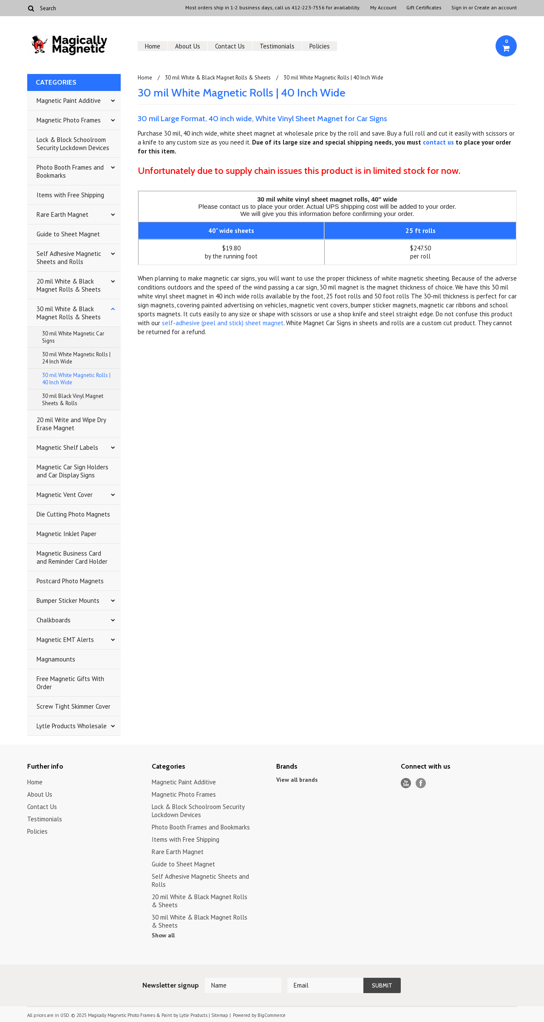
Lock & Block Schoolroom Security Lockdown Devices (73, 144)
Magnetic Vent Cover (65, 495)
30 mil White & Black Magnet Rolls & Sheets (69, 313)
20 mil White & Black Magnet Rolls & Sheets (69, 285)
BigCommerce (272, 1015)
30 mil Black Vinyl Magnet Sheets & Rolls (72, 399)
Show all (163, 935)
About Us (187, 46)
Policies (319, 46)
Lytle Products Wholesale (72, 726)
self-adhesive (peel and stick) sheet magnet (222, 323)
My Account (383, 8)
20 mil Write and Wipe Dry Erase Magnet (71, 424)
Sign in (459, 8)
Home (152, 46)
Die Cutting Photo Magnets (73, 514)
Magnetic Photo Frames (69, 120)
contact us (438, 142)
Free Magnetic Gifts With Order (70, 683)
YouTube (406, 783)
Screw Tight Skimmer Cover (73, 706)
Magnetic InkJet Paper (66, 534)
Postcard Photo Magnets (70, 581)
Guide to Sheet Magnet (68, 234)
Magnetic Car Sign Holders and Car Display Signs (72, 471)
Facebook (421, 783)
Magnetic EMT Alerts (65, 640)
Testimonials (277, 46)
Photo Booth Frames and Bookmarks (70, 171)
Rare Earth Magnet (62, 214)
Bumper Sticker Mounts (68, 600)
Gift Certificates (424, 8)
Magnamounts (56, 659)
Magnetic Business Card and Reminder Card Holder (72, 557)
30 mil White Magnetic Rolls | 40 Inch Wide (76, 379)
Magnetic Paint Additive (69, 101)
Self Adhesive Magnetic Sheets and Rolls (69, 258)
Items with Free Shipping (70, 195)
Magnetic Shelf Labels (67, 447)
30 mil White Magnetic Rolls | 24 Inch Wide (76, 358)
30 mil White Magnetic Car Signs (73, 337)
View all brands (297, 780)
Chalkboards (54, 620)
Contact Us (230, 46)
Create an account (495, 8)
